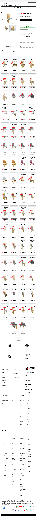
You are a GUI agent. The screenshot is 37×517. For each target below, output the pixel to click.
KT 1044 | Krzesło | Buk (23, 273)
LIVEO (12, 484)
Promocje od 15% (4, 380)
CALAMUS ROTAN (6, 458)
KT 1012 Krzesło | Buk (32, 174)
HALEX (12, 455)
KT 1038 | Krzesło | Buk (14, 289)
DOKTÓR (5, 468)
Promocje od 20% (4, 382)
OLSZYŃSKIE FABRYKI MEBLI (22, 479)
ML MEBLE (21, 466)
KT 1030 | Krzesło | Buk (5, 224)
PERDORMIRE (21, 486)
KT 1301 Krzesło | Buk (32, 124)
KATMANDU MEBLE (14, 469)
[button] (2, 19)
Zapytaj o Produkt (27, 36)
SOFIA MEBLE (29, 449)
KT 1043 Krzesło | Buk (14, 191)
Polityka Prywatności (5, 369)
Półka (28, 413)
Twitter (15, 369)
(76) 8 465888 (28, 377)
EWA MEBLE (5, 477)
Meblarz (21, 445)
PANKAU (21, 484)
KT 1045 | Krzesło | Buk (23, 224)
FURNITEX (13, 443)
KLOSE (12, 471)
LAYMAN (13, 479)
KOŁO (12, 476)
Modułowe (28, 411)
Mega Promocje (4, 385)
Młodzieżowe (11, 400)
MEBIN (21, 443)
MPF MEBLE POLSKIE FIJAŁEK (22, 473)
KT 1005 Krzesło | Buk (5, 273)
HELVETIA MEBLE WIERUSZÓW (14, 459)
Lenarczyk (13, 481)
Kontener (21, 403)
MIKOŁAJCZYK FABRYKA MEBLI (23, 462)
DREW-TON (5, 470)
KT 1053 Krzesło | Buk (5, 75)
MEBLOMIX (21, 460)
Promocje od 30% (4, 383)
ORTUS (21, 481)
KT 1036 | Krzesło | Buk (31, 273)
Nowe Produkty (4, 377)
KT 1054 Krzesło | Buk (23, 75)
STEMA (29, 451)
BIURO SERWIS (5, 453)
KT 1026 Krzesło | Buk (32, 75)
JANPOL (13, 466)
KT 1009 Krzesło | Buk (14, 207)
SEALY (29, 441)
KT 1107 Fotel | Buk (23, 320)
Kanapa (28, 400)
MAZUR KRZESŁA (22, 438)
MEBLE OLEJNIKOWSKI (22, 453)
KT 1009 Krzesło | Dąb (32, 191)
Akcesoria (21, 397)
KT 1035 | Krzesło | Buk (31, 305)
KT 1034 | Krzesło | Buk (23, 305)
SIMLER (29, 446)
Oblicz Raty (27, 32)
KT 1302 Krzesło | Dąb (32, 257)
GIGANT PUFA (13, 450)
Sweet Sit (29, 459)
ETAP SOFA (5, 475)
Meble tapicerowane (5, 400)
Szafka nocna (21, 421)
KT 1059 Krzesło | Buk (23, 174)
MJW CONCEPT (22, 464)
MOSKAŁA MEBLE (22, 469)
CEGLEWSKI (5, 460)
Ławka (20, 408)
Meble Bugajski (22, 448)
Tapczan (28, 421)
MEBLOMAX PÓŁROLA (22, 458)
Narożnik (21, 413)
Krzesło (21, 405)
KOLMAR (14, 51)
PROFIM (21, 495)
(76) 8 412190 (28, 378)
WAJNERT (29, 466)
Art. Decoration (5, 445)
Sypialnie (3, 403)
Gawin (12, 448)
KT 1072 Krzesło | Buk (23, 108)
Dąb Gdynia (5, 465)
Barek (28, 397)
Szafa (28, 419)
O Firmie (3, 375)
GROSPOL (13, 453)
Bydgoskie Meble (4, 512)
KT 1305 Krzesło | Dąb (5, 59)
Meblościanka (21, 411)
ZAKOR (29, 471)
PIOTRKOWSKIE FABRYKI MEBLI (23, 490)
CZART (4, 463)
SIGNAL (29, 444)
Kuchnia (28, 405)
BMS (4, 455)
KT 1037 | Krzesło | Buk (5, 289)
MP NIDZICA (21, 471)
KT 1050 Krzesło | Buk (14, 59)
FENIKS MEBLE (13, 438)
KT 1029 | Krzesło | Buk (31, 207)
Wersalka (21, 424)
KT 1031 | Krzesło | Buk (31, 289)
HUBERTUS (13, 464)
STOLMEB (29, 456)
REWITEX (29, 439)
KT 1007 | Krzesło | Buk (14, 273)
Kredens (28, 403)
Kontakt (3, 372)
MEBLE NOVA (21, 450)
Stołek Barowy (21, 419)
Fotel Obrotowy (22, 400)
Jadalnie (11, 397)
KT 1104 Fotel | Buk (14, 320)
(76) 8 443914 (28, 375)
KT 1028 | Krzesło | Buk (23, 289)
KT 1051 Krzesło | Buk (23, 59)
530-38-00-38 (28, 380)
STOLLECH (29, 454)
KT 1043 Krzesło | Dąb (23, 191)
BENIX (4, 448)
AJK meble (5, 438)
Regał (20, 416)
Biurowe (3, 397)
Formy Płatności (4, 374)
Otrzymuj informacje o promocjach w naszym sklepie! (18, 375)
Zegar (20, 427)
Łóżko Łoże (28, 408)
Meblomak (21, 455)
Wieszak (28, 424)
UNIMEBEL (29, 461)
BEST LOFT (5, 450)
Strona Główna (4, 367)
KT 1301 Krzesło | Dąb (5, 124)
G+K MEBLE (13, 445)
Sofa (27, 416)
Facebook (15, 367)
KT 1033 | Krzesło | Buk (14, 305)
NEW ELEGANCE (22, 475)
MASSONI (21, 436)
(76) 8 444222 (28, 386)
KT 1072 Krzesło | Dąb (14, 108)
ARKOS (4, 443)
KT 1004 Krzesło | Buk (23, 257)
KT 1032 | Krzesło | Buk (5, 305)
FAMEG (12, 436)
